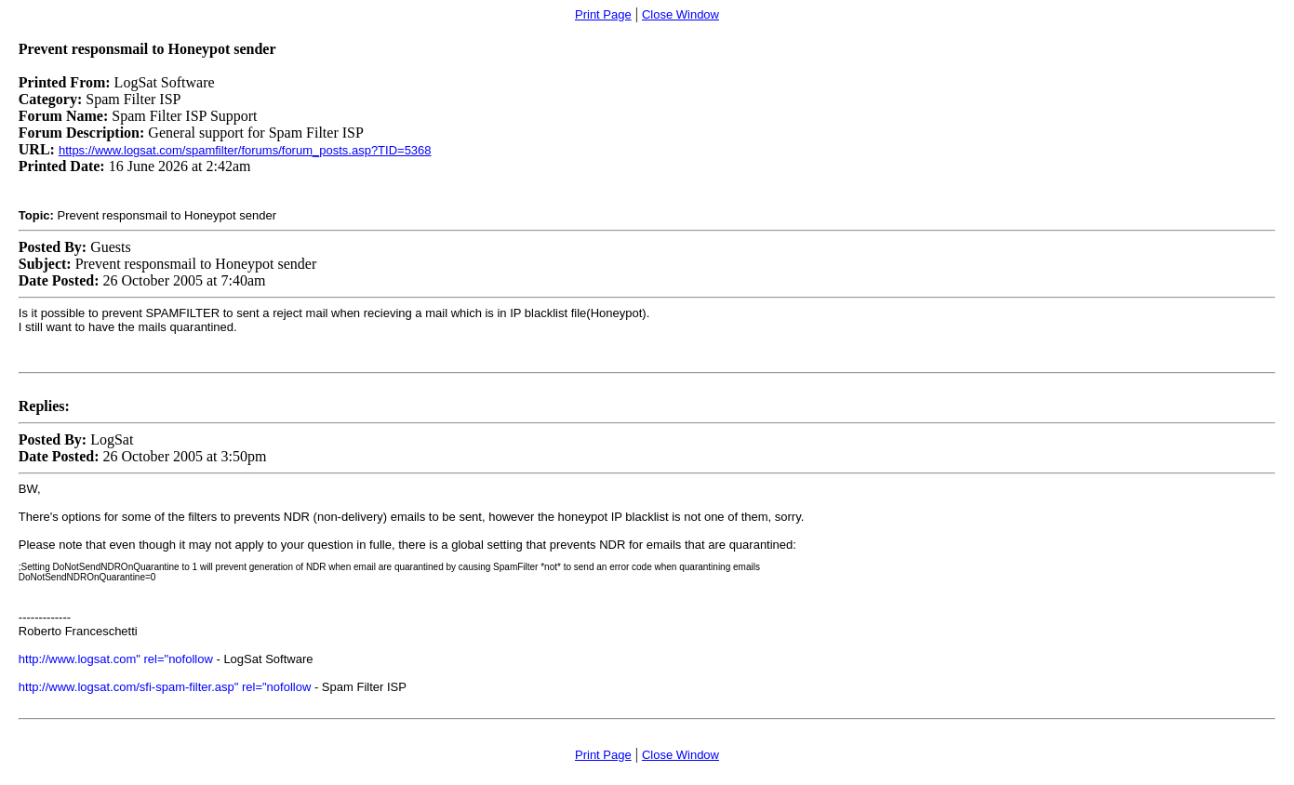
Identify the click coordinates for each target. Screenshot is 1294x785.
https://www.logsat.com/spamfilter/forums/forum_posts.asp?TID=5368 (245, 150)
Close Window (680, 14)
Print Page (603, 14)
